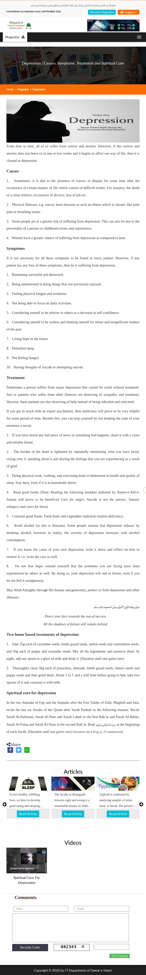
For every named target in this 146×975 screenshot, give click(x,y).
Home (10, 89)
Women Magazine (102, 12)
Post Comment (120, 956)
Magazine (15, 37)
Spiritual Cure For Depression (26, 880)
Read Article (28, 814)
